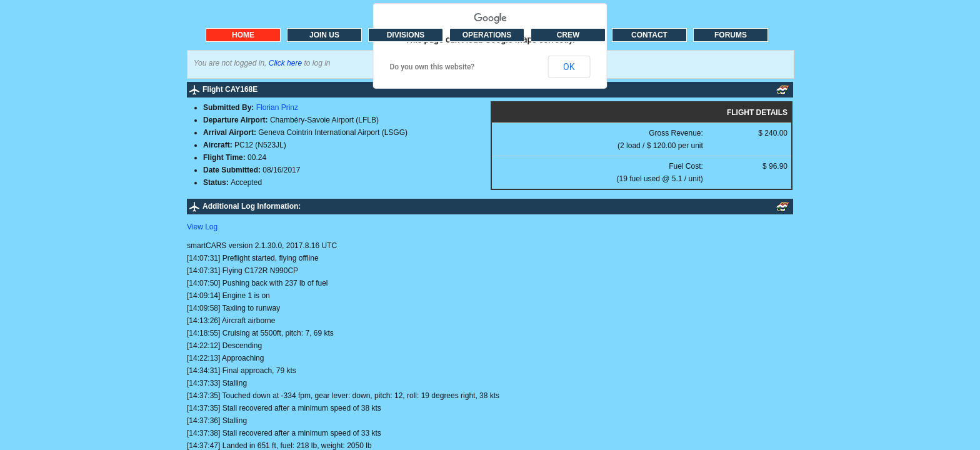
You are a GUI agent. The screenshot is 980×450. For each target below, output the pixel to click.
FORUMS (730, 35)
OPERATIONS (486, 35)
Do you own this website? (432, 66)
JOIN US (324, 35)
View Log (202, 226)
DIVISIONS (406, 35)
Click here (285, 63)
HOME (243, 35)
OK (568, 67)
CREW (568, 35)
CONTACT (649, 35)
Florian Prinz (277, 107)
